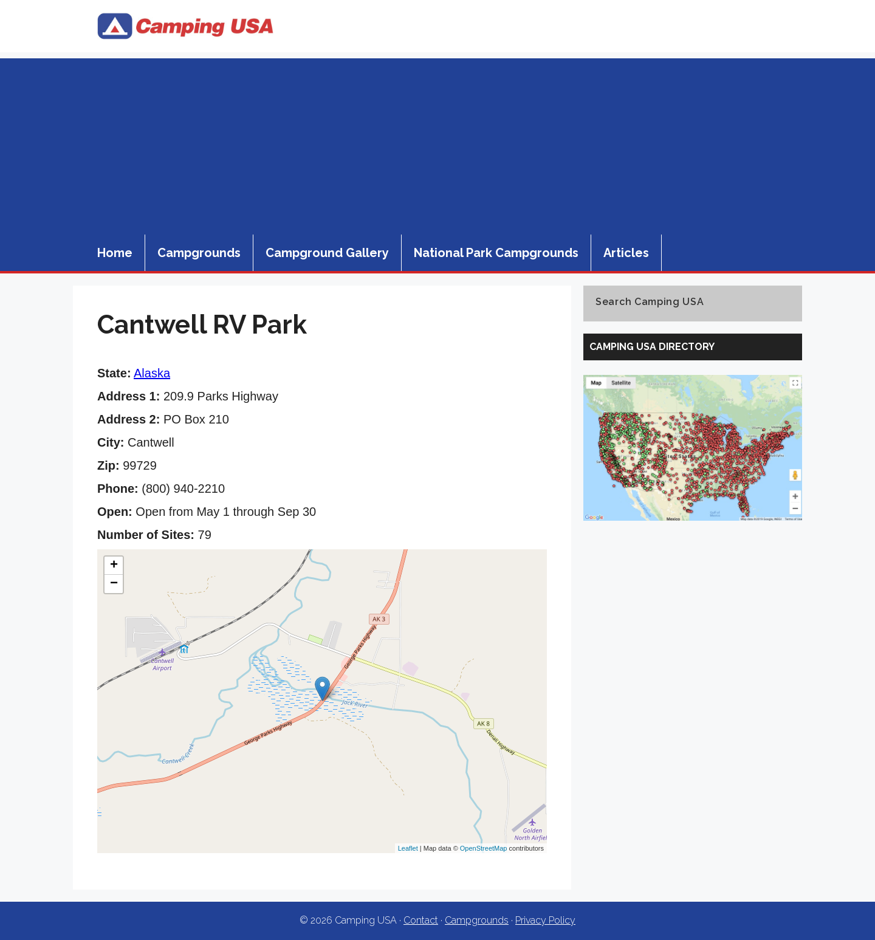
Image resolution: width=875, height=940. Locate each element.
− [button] (114, 584)
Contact (420, 920)
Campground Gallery (327, 252)
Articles (626, 252)
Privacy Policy (545, 920)
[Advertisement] (437, 143)
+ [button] (114, 566)
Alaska (152, 373)
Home (114, 252)
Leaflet (408, 848)
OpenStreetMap (483, 848)
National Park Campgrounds (496, 252)
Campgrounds (199, 252)
